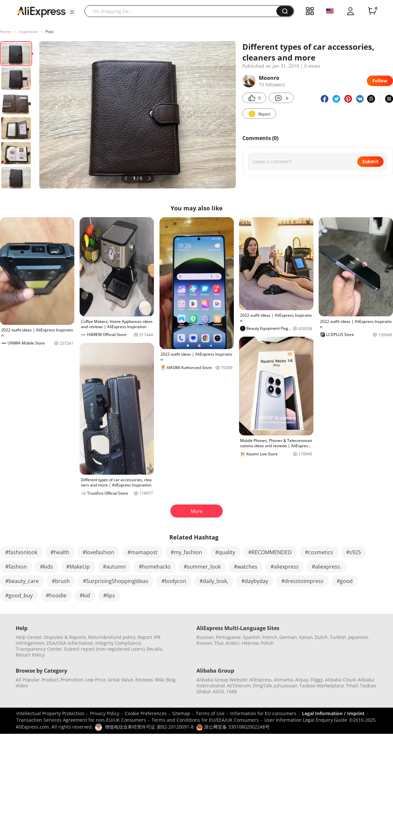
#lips (109, 595)
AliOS (218, 691)
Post (49, 31)
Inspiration (28, 31)
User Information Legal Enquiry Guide (305, 720)
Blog (171, 680)
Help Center (29, 637)
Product (50, 680)
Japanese (358, 637)
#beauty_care (22, 581)
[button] (72, 12)
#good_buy (19, 595)
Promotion (72, 680)
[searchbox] (182, 11)
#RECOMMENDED (270, 552)
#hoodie (56, 595)
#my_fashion (186, 552)
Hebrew (250, 643)
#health (59, 552)
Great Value (120, 680)
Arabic (233, 643)
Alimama (283, 680)
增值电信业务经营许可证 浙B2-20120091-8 (149, 727)
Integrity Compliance (118, 643)
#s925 (353, 552)
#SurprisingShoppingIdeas (115, 581)
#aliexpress (285, 566)
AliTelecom (239, 685)
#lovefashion (98, 552)
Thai (219, 643)
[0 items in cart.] (372, 11)
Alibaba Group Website (221, 680)
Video (22, 685)
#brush (61, 581)
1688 (231, 691)
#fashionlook (21, 552)
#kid (85, 595)
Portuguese (228, 637)
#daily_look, (213, 581)
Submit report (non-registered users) (104, 649)
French (269, 637)
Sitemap (181, 713)
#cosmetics (319, 552)
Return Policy (30, 655)
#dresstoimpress (302, 581)
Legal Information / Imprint (333, 713)
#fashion (16, 566)
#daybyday (254, 581)
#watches (245, 566)
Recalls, (155, 649)
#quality (225, 552)
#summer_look (202, 566)
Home (5, 31)
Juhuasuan (285, 685)
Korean (204, 643)
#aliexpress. (326, 566)
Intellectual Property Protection (50, 713)
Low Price (95, 680)
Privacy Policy (104, 713)
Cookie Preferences (146, 713)
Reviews (144, 680)
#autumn (114, 566)
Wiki (159, 680)
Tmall (352, 685)
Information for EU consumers (263, 713)
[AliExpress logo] (41, 11)
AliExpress (260, 680)
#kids (46, 566)
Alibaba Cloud (340, 680)
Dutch (321, 637)
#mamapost (142, 552)
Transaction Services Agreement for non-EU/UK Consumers (81, 720)
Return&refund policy (112, 637)
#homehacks (155, 566)
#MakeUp (78, 566)
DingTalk (262, 685)
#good (345, 581)
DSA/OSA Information (70, 643)
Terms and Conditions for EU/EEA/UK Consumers (205, 720)
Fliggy (316, 680)
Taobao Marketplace (321, 685)
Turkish (338, 637)
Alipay (302, 680)
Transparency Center (39, 649)
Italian (306, 637)
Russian (205, 637)
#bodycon (173, 581)
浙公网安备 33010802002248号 (233, 727)
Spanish (251, 637)
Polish (267, 643)
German (288, 637)
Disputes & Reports (65, 637)
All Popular (28, 680)
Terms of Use (210, 713)
